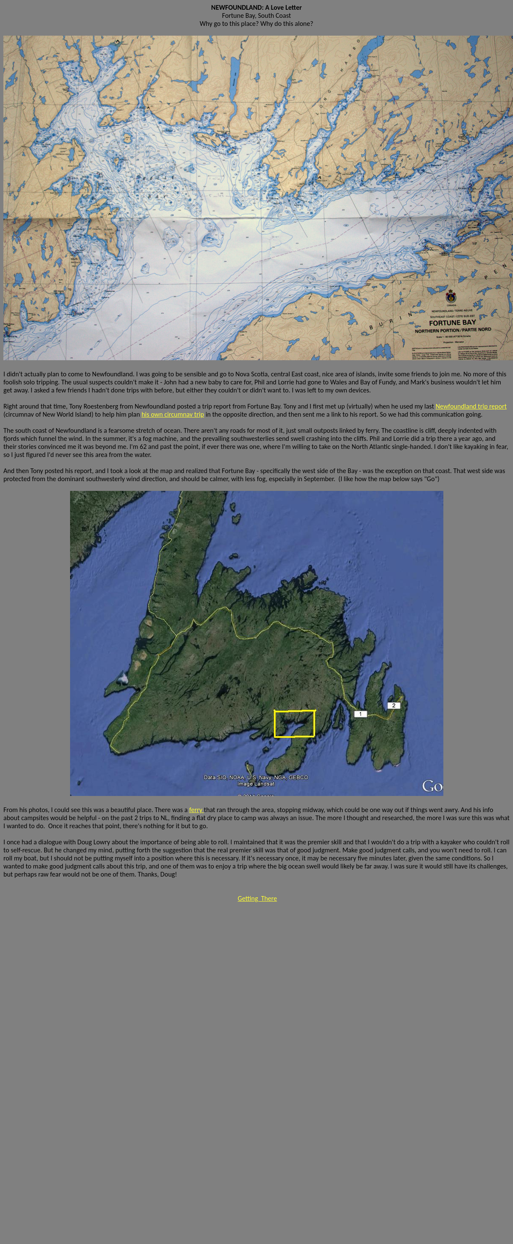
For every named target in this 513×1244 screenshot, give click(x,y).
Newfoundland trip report (471, 406)
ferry (196, 810)
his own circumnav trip (172, 414)
